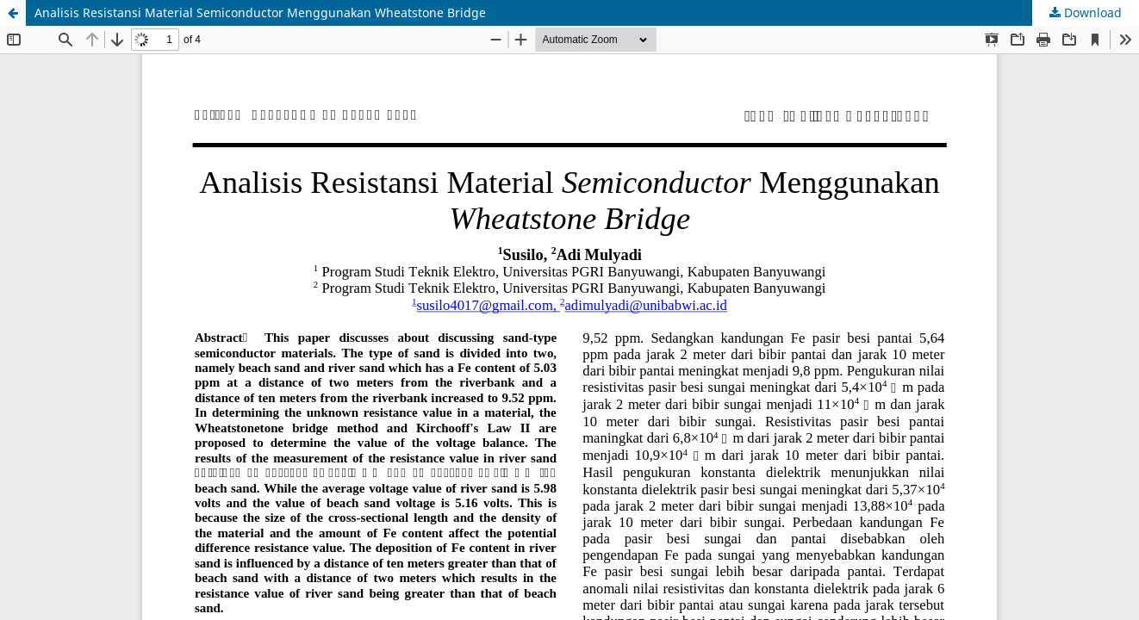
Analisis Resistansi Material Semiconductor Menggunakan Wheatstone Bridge (260, 12)
